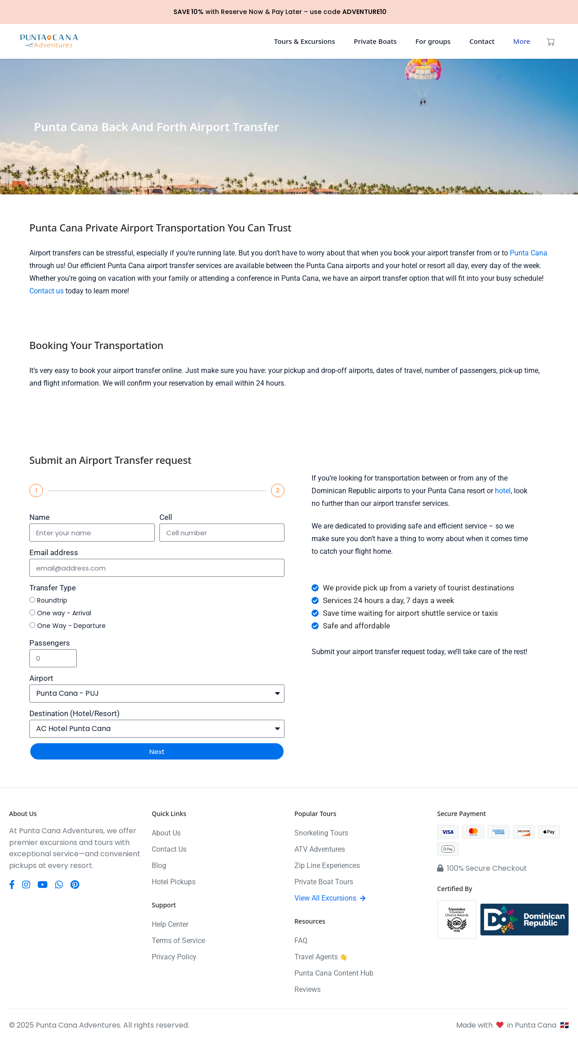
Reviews (307, 989)
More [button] (522, 41)
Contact (481, 41)
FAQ (301, 940)
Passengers (49, 642)
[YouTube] (42, 884)
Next (157, 751)
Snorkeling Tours (321, 833)
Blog (159, 865)
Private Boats (375, 41)
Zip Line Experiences (327, 865)
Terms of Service (178, 940)
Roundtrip (52, 600)
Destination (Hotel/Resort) (74, 713)
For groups (433, 41)
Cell (165, 517)
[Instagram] (26, 884)
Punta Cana (528, 253)
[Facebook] (12, 884)
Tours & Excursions (304, 41)
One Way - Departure (71, 625)
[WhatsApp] (59, 884)
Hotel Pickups (174, 882)
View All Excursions (329, 898)
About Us (166, 833)
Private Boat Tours (323, 882)
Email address (53, 552)
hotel (503, 490)
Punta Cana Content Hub (333, 973)
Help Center (170, 924)
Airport (41, 678)
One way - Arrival (64, 613)
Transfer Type (52, 587)
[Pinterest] (74, 884)
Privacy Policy (174, 957)
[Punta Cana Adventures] (49, 41)
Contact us (46, 291)
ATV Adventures (319, 849)
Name (39, 517)
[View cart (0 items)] (551, 41)
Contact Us (169, 849)
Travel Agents (320, 957)
